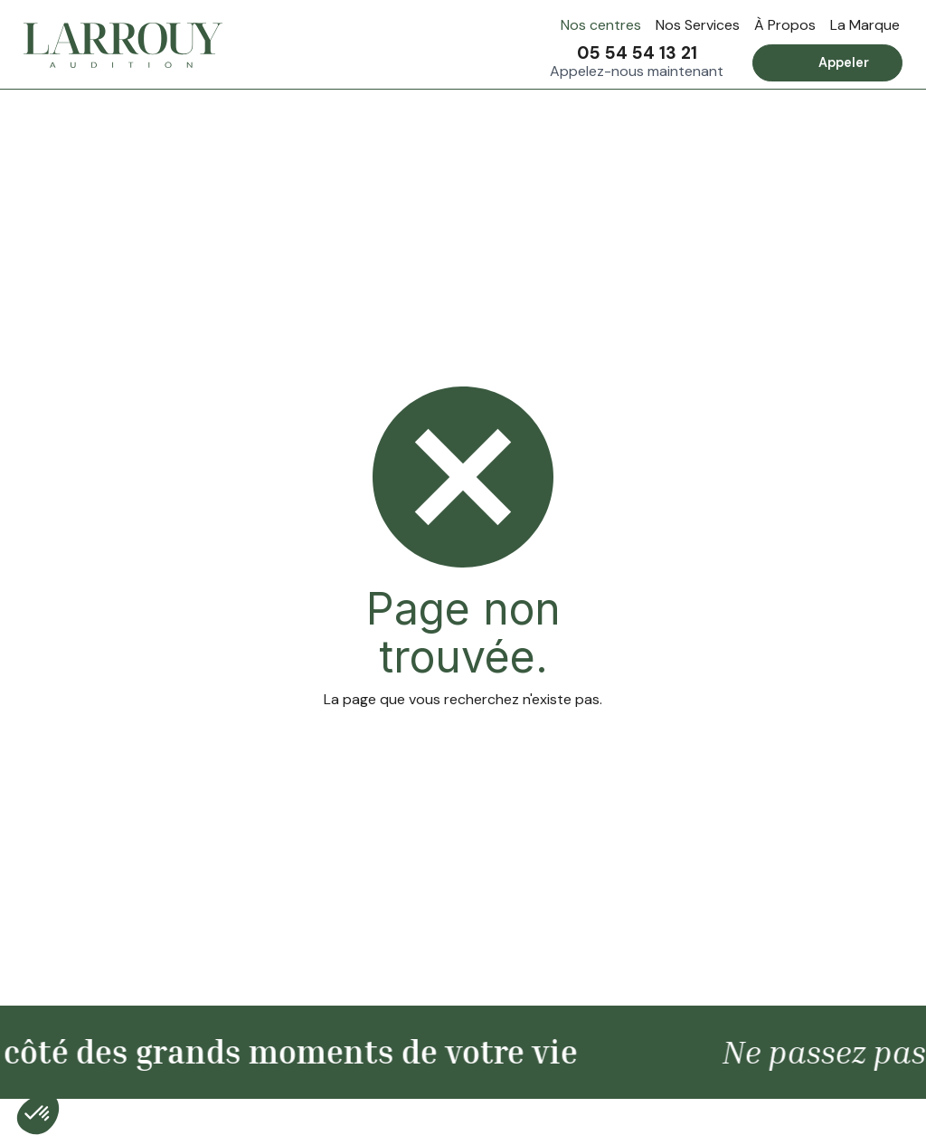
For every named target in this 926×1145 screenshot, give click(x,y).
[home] (123, 45)
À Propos (785, 24)
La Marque (865, 24)
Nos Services (698, 24)
